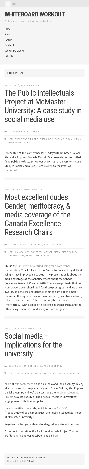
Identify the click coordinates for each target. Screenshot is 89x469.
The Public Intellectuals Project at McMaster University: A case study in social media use (43, 106)
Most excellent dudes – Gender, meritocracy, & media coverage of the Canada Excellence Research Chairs (39, 215)
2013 (11, 139)
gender (48, 252)
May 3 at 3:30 (59, 408)
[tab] (8, 4)
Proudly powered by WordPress (26, 457)
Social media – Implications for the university (33, 344)
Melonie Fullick (30, 85)
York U (28, 142)
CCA (27, 252)
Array (30, 460)
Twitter (8, 39)
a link (49, 166)
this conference (24, 384)
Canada (19, 252)
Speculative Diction (14, 50)
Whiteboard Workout (34, 14)
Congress (37, 252)
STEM (47, 255)
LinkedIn (8, 56)
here (18, 435)
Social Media (31, 131)
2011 (11, 252)
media (57, 252)
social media (73, 139)
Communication (17, 244)
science (37, 255)
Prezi (35, 139)
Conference (15, 131)
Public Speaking (53, 244)
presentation (23, 139)
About (7, 34)
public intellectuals (52, 139)
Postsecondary (53, 365)
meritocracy (69, 252)
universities (15, 142)
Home (7, 28)
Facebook (9, 45)
